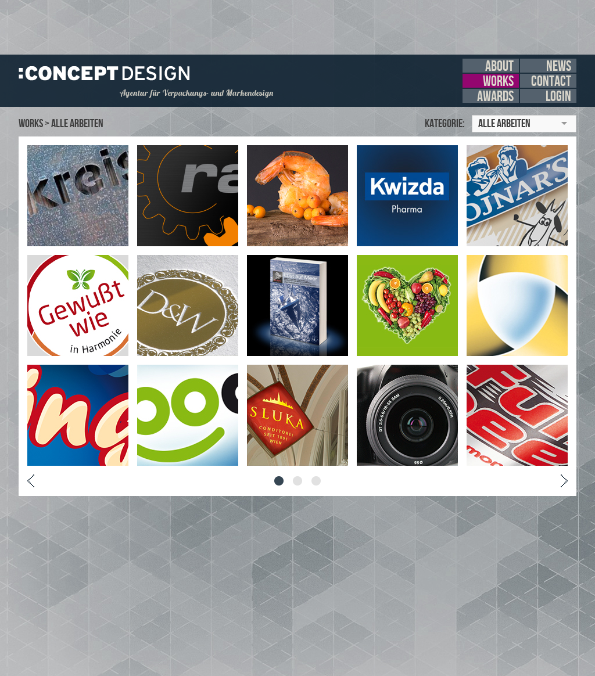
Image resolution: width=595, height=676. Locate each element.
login (558, 96)
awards (495, 96)
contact (551, 81)
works (498, 81)
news (558, 66)
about (499, 66)
